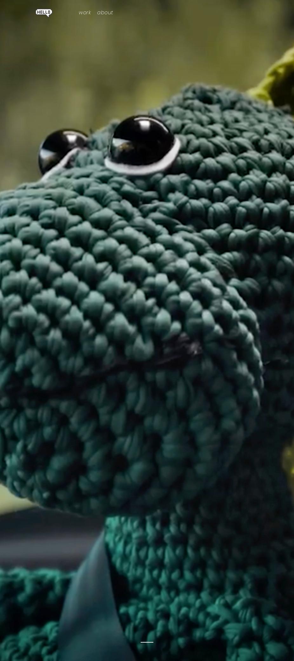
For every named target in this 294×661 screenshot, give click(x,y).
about (105, 12)
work (85, 12)
